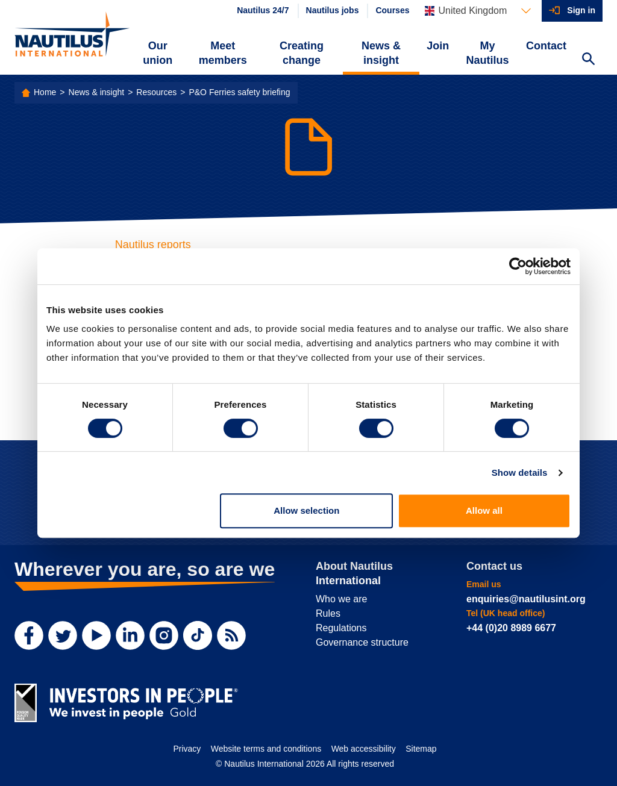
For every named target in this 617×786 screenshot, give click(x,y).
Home (45, 92)
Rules (328, 613)
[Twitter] (62, 635)
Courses (392, 10)
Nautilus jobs (332, 10)
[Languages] (478, 11)
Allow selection (306, 510)
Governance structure (362, 642)
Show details (520, 472)
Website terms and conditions (266, 748)
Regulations (341, 628)
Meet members (223, 53)
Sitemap (421, 748)
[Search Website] (588, 60)
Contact (546, 46)
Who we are (341, 599)
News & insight (381, 53)
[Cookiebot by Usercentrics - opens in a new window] (518, 266)
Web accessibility (363, 748)
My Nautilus (487, 53)
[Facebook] (28, 635)
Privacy (187, 748)
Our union (157, 53)
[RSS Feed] (231, 635)
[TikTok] (197, 635)
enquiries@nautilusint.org (526, 599)
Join (438, 46)
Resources (156, 92)
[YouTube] (96, 635)
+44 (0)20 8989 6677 (511, 628)
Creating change (302, 53)
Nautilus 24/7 (263, 10)
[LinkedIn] (130, 635)
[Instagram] (163, 635)
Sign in (581, 10)
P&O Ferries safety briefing (239, 92)
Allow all (484, 510)
